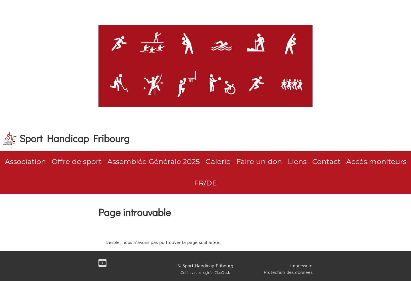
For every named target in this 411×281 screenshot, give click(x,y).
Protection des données (288, 272)
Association (25, 161)
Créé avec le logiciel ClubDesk (205, 272)
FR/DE (205, 183)
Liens (297, 161)
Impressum (301, 265)
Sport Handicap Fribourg (74, 138)
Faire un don (259, 161)
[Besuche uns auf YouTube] (102, 263)
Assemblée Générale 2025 (153, 161)
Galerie (218, 161)
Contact (326, 161)
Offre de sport (77, 161)
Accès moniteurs (376, 161)
